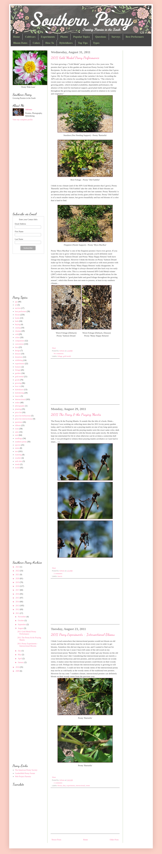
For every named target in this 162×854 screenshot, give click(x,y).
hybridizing (19, 393)
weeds (17, 464)
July (19, 651)
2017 (18, 590)
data (64, 786)
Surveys (116, 36)
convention (19, 344)
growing (18, 383)
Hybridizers (66, 42)
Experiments (48, 36)
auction (18, 308)
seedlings (18, 438)
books (17, 318)
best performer (20, 311)
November (22, 617)
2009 (18, 671)
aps (16, 302)
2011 (18, 613)
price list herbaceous (23, 416)
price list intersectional (24, 419)
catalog (18, 328)
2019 (18, 582)
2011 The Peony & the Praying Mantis (76, 414)
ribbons (18, 425)
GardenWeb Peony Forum (25, 773)
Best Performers (135, 36)
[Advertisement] (85, 381)
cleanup (18, 331)
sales (17, 432)
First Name (19, 232)
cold (16, 334)
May (20, 655)
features (18, 367)
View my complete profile (23, 120)
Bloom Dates (20, 42)
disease (18, 354)
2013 (18, 606)
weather (18, 458)
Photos (64, 36)
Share (54, 348)
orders (17, 403)
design (17, 351)
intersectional (80, 786)
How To (49, 42)
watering (18, 455)
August (21, 628)
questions (18, 422)
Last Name (19, 239)
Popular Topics (81, 36)
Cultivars (30, 36)
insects (59, 576)
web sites (18, 461)
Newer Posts (56, 840)
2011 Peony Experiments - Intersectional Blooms (83, 634)
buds (17, 321)
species (18, 445)
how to (17, 386)
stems (88, 786)
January (21, 662)
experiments (70, 786)
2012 (18, 609)
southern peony (21, 442)
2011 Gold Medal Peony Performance (75, 58)
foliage (59, 356)
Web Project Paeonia (23, 776)
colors (17, 337)
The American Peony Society (26, 770)
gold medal (67, 356)
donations (18, 357)
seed (16, 435)
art (16, 305)
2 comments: (58, 573)
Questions (100, 36)
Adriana (28, 109)
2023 (18, 567)
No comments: (59, 353)
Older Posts (114, 840)
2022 (18, 571)
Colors (36, 42)
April (20, 659)
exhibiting (19, 360)
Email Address (20, 224)
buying (17, 324)
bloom (59, 786)
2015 (18, 598)
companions (19, 341)
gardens (18, 373)
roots (17, 429)
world (17, 468)
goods (17, 380)
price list (18, 412)
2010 (18, 667)
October (21, 620)
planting (18, 409)
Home (16, 36)
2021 (18, 575)
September (22, 624)
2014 (18, 602)
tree (16, 451)
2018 (18, 586)
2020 (18, 578)
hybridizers (19, 390)
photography (20, 406)
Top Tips (83, 42)
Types (96, 42)
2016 (18, 594)
